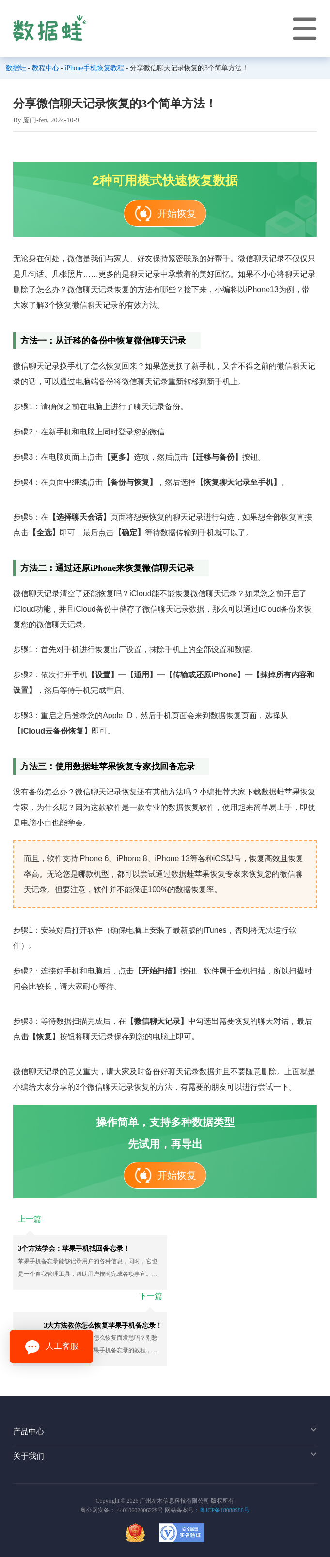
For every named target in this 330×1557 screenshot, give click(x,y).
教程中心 (45, 68)
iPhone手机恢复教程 (94, 68)
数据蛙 (16, 68)
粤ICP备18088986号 (225, 1510)
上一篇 (29, 1219)
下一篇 (150, 1296)
